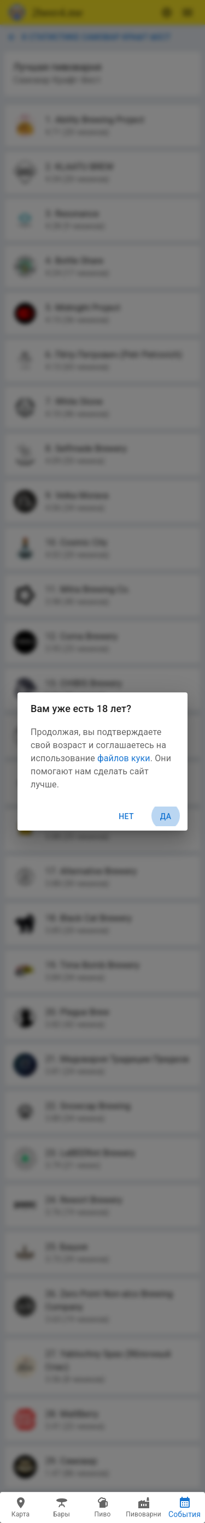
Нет (126, 816)
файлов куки (123, 758)
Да (165, 817)
